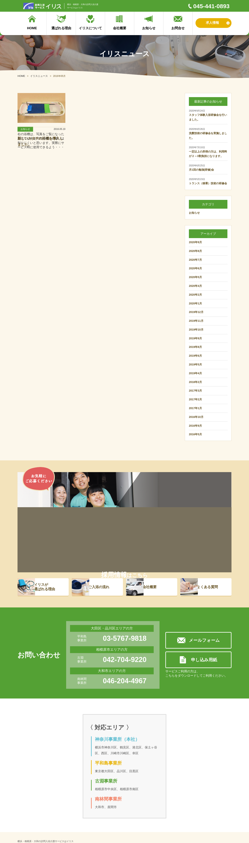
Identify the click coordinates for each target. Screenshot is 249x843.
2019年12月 (196, 312)
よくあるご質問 (54, 816)
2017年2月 (195, 399)
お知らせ (194, 212)
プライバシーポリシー (100, 826)
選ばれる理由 (28, 804)
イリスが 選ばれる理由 (49, 522)
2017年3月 (195, 390)
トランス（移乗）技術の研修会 (208, 183)
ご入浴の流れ (103, 522)
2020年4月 (195, 285)
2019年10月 (196, 329)
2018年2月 (195, 382)
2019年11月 (196, 320)
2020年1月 (195, 303)
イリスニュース (39, 75)
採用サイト (126, 810)
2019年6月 (195, 355)
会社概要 (154, 522)
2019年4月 (195, 373)
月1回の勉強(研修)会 (201, 169)
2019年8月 (195, 346)
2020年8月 (195, 251)
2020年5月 (195, 277)
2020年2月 (195, 294)
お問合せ (151, 816)
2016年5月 (195, 434)
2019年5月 (195, 364)
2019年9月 (195, 338)
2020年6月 (195, 268)
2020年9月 (195, 242)
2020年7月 (195, 259)
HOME (21, 75)
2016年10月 (196, 416)
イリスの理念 (95, 816)
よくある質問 (212, 522)
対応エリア (94, 821)
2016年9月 (195, 425)
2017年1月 (195, 408)
